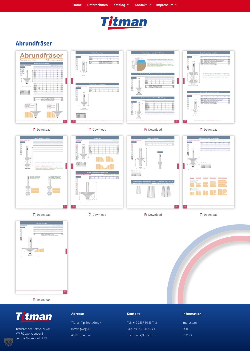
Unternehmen (97, 5)
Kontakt (143, 5)
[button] (8, 342)
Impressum (166, 5)
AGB (185, 329)
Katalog (121, 5)
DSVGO (187, 335)
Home (77, 5)
